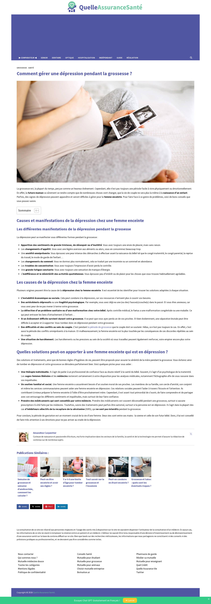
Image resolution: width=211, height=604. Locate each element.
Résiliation (132, 57)
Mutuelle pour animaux (88, 564)
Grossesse (22, 68)
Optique (69, 57)
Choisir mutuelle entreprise (90, 568)
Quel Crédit (142, 564)
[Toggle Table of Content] (35, 210)
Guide (119, 57)
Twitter (140, 572)
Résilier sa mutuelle (146, 557)
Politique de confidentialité (31, 572)
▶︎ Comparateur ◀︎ (27, 57)
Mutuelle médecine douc (30, 561)
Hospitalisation (86, 57)
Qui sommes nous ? (27, 557)
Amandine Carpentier (44, 432)
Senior (44, 57)
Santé (31, 68)
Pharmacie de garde (146, 554)
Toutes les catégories (29, 564)
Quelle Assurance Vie (146, 568)
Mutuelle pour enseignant (149, 561)
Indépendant (105, 57)
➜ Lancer (130, 600)
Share (23, 506)
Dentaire (56, 57)
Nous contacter (26, 554)
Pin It (49, 506)
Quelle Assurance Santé (44, 592)
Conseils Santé (84, 554)
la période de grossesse (100, 327)
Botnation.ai (83, 572)
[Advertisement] (105, 35)
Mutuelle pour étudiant (88, 557)
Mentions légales (26, 568)
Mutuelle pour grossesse (89, 561)
